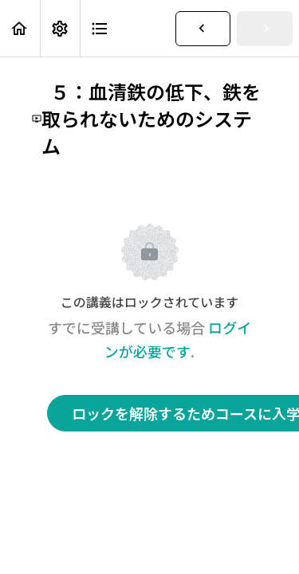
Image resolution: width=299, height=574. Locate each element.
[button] (20, 28)
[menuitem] (60, 28)
